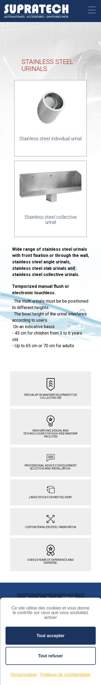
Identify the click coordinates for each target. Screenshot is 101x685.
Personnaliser (24, 674)
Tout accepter (51, 635)
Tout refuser (50, 656)
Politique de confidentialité (65, 674)
